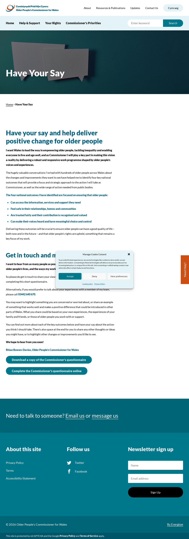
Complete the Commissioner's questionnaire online (47, 371)
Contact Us (151, 8)
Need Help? (185, 269)
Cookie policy (87, 284)
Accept (70, 276)
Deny (94, 276)
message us (105, 416)
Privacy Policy (99, 284)
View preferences (119, 276)
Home (10, 23)
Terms (10, 470)
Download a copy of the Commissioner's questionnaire (49, 359)
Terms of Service (89, 535)
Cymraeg (173, 8)
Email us (75, 416)
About (87, 8)
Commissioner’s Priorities (83, 23)
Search (173, 23)
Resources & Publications (110, 8)
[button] (128, 254)
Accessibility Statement (21, 478)
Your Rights (53, 23)
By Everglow (175, 524)
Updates (135, 8)
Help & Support (29, 23)
